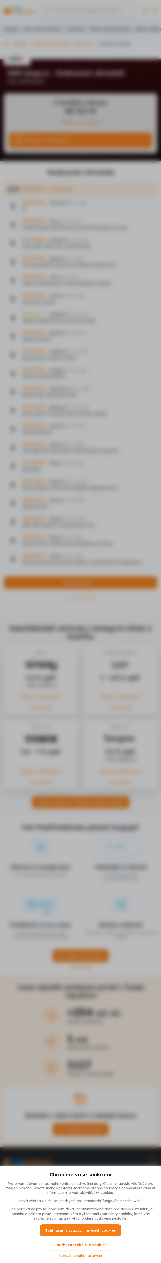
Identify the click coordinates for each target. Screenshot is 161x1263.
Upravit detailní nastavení (80, 1255)
